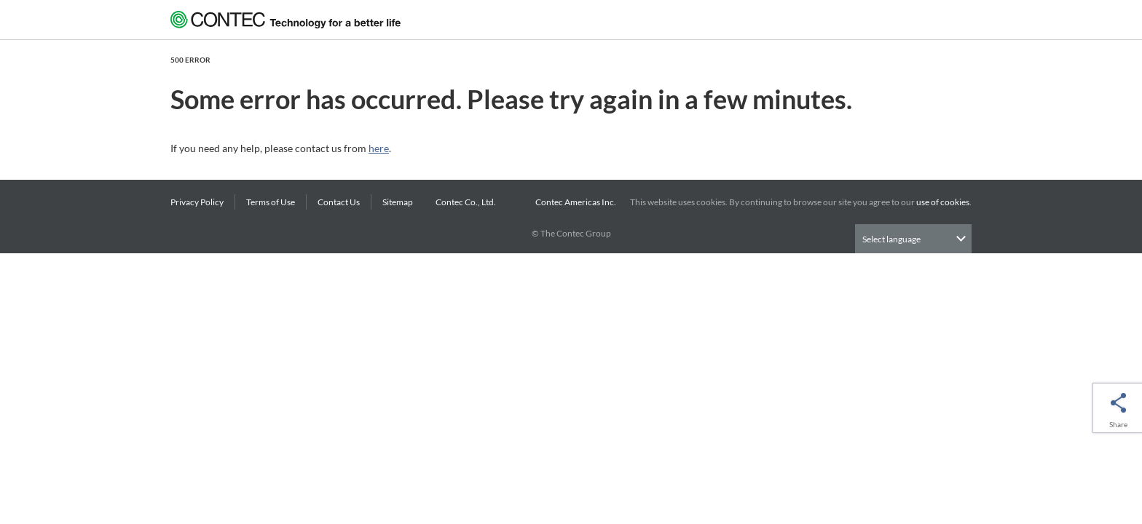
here (379, 148)
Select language (891, 239)
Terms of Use (270, 201)
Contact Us (339, 201)
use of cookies (942, 201)
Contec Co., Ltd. (467, 201)
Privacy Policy (197, 201)
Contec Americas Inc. (577, 201)
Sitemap (397, 201)
